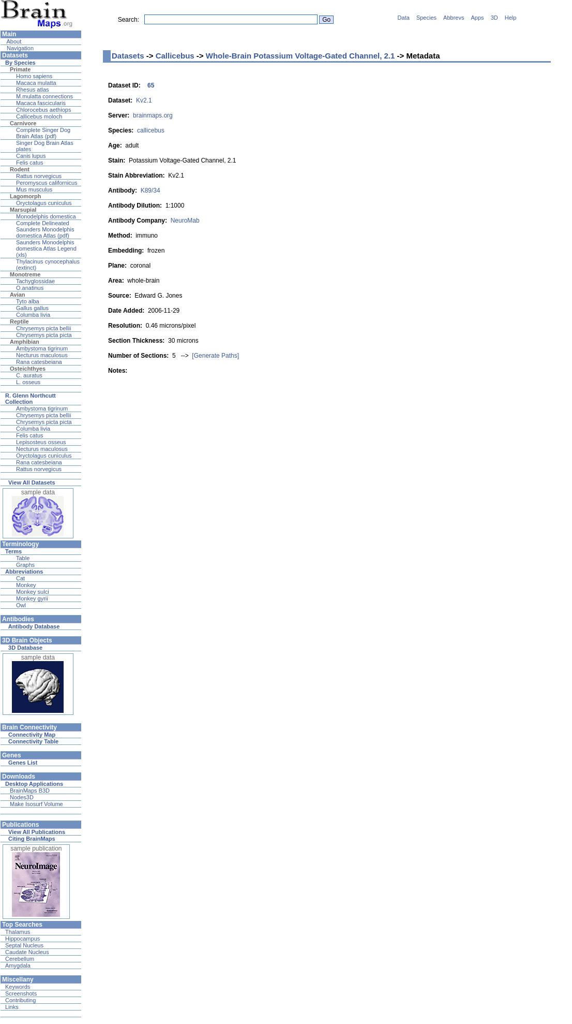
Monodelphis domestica (46, 216)
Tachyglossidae (35, 281)
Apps (477, 17)
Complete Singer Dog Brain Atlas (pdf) (43, 133)
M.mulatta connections (44, 96)
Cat (20, 578)
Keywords (17, 987)
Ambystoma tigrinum (42, 348)
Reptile (19, 321)
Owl (21, 605)
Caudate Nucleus (27, 952)
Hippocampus (22, 938)
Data (404, 17)
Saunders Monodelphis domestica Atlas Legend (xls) (46, 248)
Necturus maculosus (42, 355)
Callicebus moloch (39, 116)
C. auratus (29, 375)
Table (22, 558)
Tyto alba (27, 301)
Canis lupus (31, 156)
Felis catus (29, 162)
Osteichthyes (28, 368)
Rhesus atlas (32, 89)
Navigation (19, 48)
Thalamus (17, 932)
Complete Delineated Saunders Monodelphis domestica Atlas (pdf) (45, 229)
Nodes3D (22, 797)
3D (494, 17)
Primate (20, 69)
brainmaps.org (153, 115)
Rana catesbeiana (39, 362)
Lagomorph (25, 196)
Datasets (128, 55)
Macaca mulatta (36, 83)
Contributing (20, 1000)
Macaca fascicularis (41, 103)
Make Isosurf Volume (36, 804)
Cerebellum (19, 959)
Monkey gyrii (32, 598)
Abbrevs (453, 17)
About (13, 41)
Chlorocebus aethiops (43, 110)
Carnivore (23, 123)
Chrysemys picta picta (44, 335)
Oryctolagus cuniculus (44, 203)
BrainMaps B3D (30, 790)
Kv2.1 (144, 100)
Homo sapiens (34, 76)
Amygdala (18, 965)
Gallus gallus (32, 308)
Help (511, 17)
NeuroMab (185, 220)
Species (426, 17)
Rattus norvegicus (39, 176)
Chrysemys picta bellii (43, 328)
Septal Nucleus (24, 945)
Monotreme (25, 274)
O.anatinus (29, 288)
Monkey (26, 585)
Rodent (19, 169)
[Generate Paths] (215, 355)
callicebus (150, 130)
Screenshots (21, 993)
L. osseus (28, 382)
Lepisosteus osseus (41, 442)
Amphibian (24, 342)
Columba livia (33, 315)
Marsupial (23, 210)
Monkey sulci (32, 592)
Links (12, 1007)
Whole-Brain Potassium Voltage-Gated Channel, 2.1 (300, 55)
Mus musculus (34, 189)
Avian (17, 294)
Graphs (25, 565)
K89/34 (150, 190)
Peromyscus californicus (47, 183)
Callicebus (175, 55)
